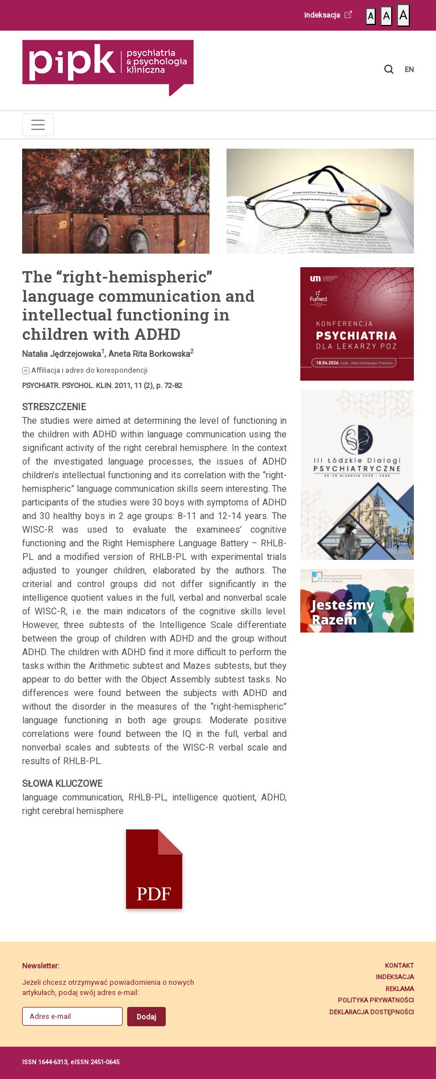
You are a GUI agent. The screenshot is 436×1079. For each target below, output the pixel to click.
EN (409, 69)
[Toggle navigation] (38, 124)
